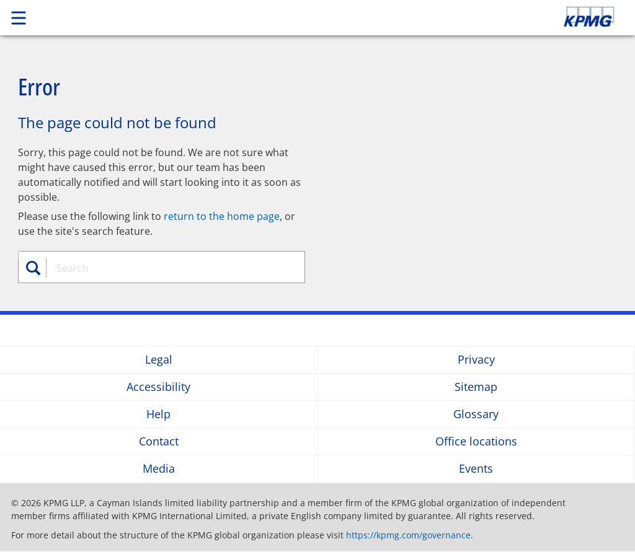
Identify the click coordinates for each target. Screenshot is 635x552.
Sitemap (476, 387)
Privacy (476, 360)
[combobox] (168, 268)
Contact (159, 441)
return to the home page (222, 216)
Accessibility (158, 387)
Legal (158, 360)
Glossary (476, 414)
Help (158, 414)
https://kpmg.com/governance (408, 535)
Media (159, 469)
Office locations (476, 441)
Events (476, 469)
